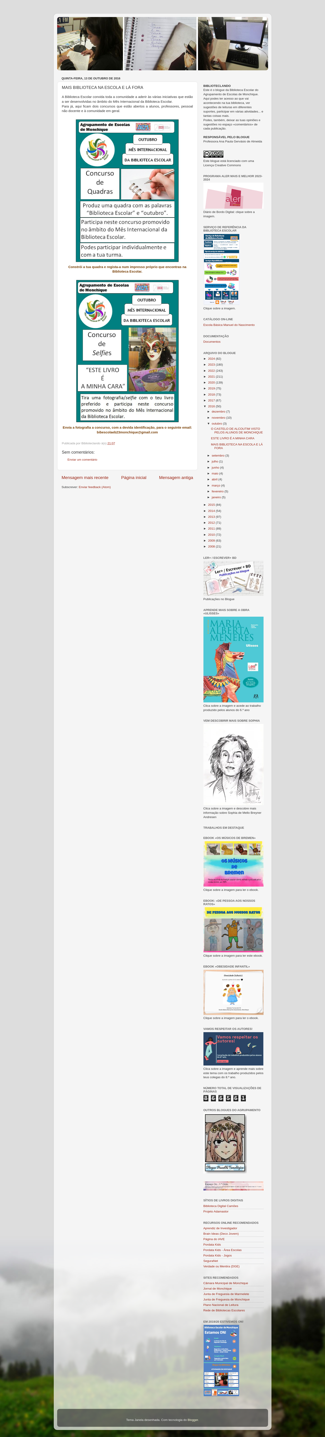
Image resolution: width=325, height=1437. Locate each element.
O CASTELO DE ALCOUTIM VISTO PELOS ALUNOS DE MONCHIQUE (237, 430)
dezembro (219, 411)
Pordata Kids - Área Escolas (222, 1250)
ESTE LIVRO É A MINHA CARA (232, 438)
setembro (218, 455)
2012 (212, 522)
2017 (212, 400)
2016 (212, 406)
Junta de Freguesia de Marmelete (226, 1294)
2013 (212, 516)
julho (215, 461)
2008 (212, 546)
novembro (219, 417)
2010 (212, 534)
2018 (212, 394)
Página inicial (133, 477)
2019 (212, 388)
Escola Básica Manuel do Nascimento (229, 325)
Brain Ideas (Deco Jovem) (221, 1233)
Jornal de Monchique (217, 1288)
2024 (212, 358)
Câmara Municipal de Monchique (225, 1283)
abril (215, 479)
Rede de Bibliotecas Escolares (224, 1310)
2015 (212, 504)
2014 (212, 511)
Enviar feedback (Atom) (95, 487)
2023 (212, 364)
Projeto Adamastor (216, 1211)
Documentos (212, 341)
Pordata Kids (212, 1244)
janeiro (217, 497)
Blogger (193, 1420)
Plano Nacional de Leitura (221, 1305)
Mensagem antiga (176, 477)
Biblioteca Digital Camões (220, 1206)
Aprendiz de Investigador (220, 1228)
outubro (217, 423)
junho (216, 467)
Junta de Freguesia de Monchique (226, 1299)
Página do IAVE (214, 1239)
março (216, 485)
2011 (212, 528)
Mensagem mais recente (85, 477)
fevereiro (218, 491)
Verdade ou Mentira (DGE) (221, 1266)
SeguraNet (210, 1261)
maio (215, 473)
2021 (212, 376)
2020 (212, 382)
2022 (212, 370)
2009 (212, 540)
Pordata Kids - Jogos (217, 1255)
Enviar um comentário (82, 459)
